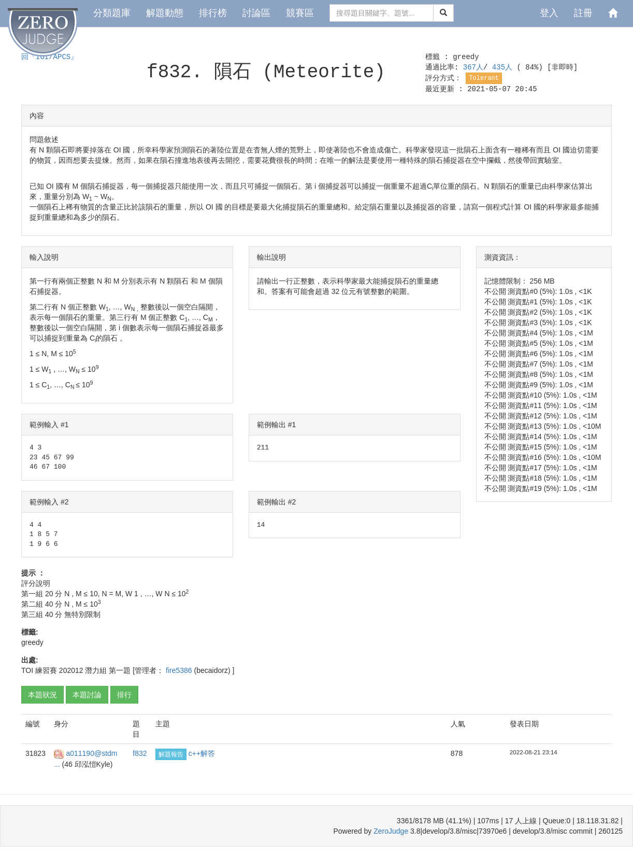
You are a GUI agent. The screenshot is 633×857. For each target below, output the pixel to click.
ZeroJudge (390, 831)
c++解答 (202, 753)
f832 (140, 753)
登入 (549, 13)
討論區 (256, 13)
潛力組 (96, 670)
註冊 (583, 13)
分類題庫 (112, 13)
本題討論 (87, 695)
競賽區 (300, 13)
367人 (473, 67)
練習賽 (46, 670)
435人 (504, 67)
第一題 (120, 670)
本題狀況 (42, 695)
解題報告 (171, 754)
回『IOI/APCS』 (49, 57)
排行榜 (213, 13)
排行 (124, 695)
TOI (27, 670)
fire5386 (180, 670)
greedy (466, 57)
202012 (71, 670)
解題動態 (164, 13)
